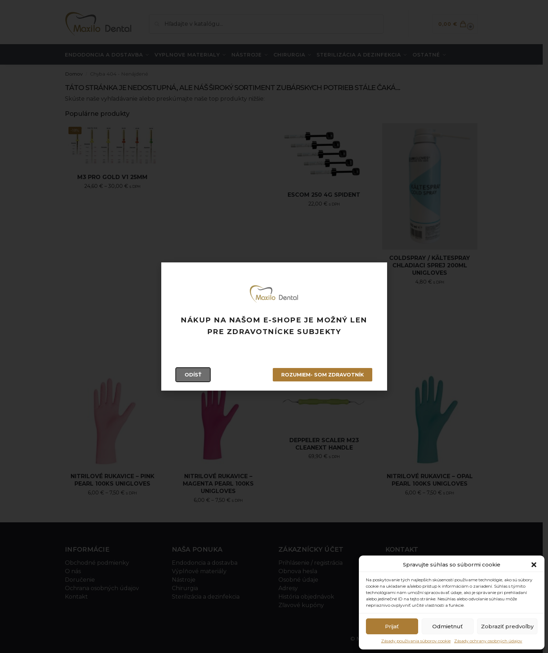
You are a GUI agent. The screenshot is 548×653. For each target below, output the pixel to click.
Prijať (392, 626)
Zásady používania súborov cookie (416, 640)
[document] (274, 326)
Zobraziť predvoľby (507, 626)
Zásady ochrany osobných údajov (488, 640)
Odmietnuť (447, 626)
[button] (533, 564)
